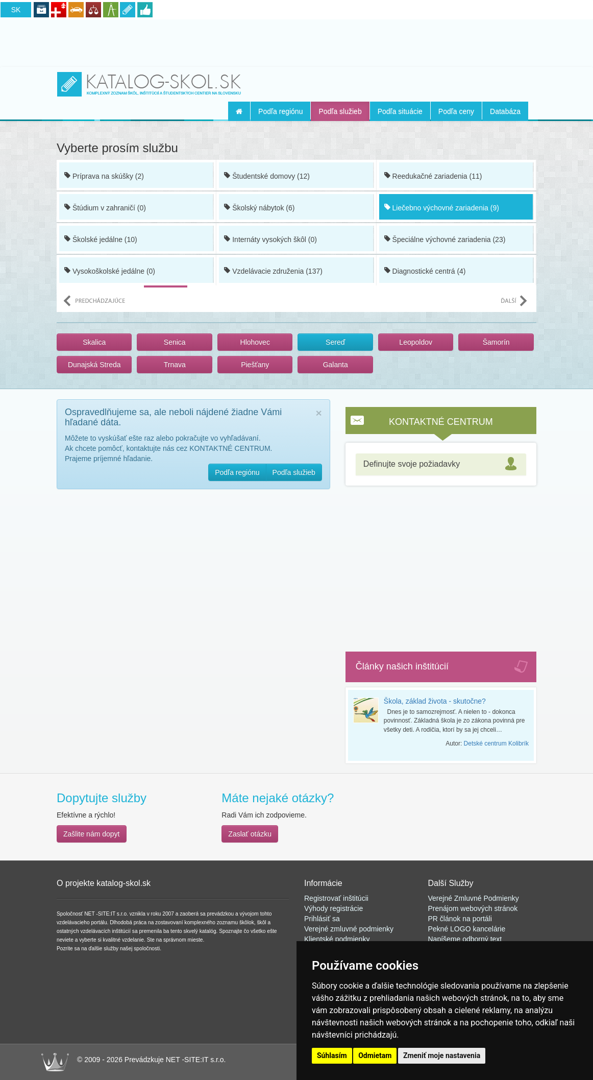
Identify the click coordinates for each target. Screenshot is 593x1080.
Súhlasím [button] (332, 1055)
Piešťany (255, 365)
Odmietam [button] (374, 1055)
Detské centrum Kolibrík (496, 743)
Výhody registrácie (333, 908)
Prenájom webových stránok (473, 908)
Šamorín (496, 342)
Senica (175, 342)
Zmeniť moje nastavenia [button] (441, 1055)
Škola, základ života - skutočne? (435, 701)
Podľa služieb (339, 111)
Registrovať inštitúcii (336, 898)
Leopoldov (415, 342)
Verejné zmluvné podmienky (348, 929)
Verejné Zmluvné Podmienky (473, 898)
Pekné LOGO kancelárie (467, 929)
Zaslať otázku (249, 834)
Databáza (505, 111)
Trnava (175, 365)
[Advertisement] (296, 41)
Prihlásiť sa (322, 919)
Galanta (335, 365)
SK (16, 10)
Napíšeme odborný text (465, 939)
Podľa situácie (400, 111)
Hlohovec (255, 342)
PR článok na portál (459, 919)
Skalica (94, 342)
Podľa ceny (456, 111)
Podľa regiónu (280, 111)
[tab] (441, 464)
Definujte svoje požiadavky (411, 464)
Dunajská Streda (94, 365)
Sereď (335, 342)
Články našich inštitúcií (402, 666)
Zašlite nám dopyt (91, 834)
